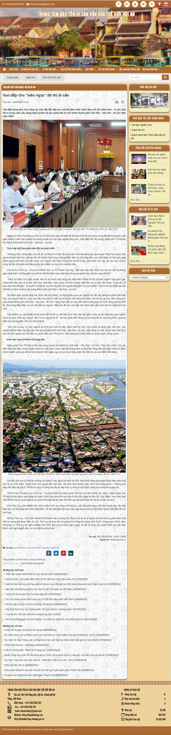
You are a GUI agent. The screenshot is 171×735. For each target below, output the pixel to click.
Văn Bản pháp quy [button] (151, 70)
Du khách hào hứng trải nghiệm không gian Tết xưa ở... (158, 236)
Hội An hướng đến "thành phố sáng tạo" (25, 650)
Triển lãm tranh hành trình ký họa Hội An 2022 (30, 574)
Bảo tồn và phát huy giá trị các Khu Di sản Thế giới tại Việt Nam (39, 589)
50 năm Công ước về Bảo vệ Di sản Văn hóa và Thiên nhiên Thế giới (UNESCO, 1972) (50, 635)
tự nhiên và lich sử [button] (30, 70)
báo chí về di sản (148, 209)
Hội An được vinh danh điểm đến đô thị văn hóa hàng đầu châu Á (40, 579)
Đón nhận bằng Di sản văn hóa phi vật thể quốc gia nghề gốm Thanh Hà (42, 670)
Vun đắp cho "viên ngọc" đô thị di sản (19, 87)
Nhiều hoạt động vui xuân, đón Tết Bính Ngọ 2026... (157, 249)
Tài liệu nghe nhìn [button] (107, 70)
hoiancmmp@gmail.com (42, 4)
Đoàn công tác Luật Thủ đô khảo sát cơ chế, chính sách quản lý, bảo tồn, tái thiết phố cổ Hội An (55, 655)
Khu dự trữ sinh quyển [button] (71, 70)
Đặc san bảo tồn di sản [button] (129, 69)
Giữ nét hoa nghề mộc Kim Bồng (157, 171)
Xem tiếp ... (136, 199)
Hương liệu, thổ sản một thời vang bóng (26, 614)
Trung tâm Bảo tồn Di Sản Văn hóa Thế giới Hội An (48, 729)
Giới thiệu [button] (13, 69)
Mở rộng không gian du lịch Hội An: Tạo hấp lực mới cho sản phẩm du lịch (44, 619)
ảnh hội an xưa (148, 87)
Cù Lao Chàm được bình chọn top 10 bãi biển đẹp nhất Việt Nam (39, 599)
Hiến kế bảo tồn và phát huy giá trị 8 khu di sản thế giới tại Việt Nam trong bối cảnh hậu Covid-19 (56, 584)
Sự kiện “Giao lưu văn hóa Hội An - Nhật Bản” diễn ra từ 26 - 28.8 (39, 660)
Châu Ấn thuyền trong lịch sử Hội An (24, 630)
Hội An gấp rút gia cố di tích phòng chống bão (29, 604)
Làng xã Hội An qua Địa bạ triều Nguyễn (27, 594)
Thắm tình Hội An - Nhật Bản (20, 645)
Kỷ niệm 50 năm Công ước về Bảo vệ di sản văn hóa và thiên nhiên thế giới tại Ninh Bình (51, 640)
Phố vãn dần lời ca (14, 665)
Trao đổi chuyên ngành (148, 148)
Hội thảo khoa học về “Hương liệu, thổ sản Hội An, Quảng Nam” (39, 609)
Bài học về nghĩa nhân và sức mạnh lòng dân (157, 158)
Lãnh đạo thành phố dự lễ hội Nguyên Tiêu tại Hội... (156, 221)
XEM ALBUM (149, 101)
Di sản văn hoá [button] (50, 70)
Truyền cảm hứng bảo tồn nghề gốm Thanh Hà (29, 675)
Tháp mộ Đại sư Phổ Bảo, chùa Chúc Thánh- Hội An (157, 189)
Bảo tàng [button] (91, 70)
